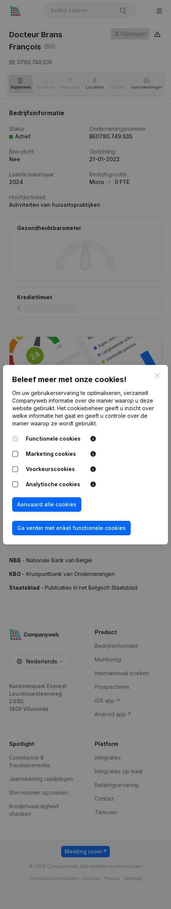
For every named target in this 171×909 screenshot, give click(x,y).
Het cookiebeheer (80, 408)
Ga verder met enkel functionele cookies (71, 528)
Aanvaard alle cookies (46, 504)
